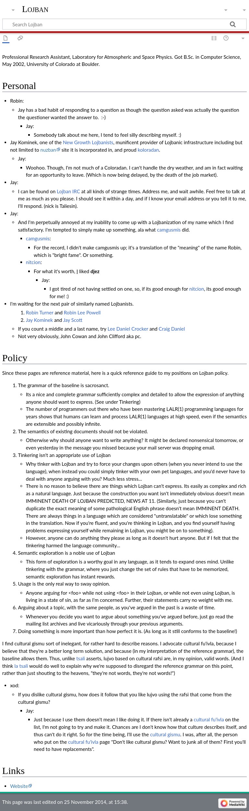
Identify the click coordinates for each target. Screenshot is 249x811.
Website (19, 786)
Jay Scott (72, 320)
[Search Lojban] (124, 24)
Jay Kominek (39, 320)
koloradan (148, 150)
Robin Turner (39, 312)
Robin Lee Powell (82, 312)
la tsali (21, 666)
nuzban (48, 150)
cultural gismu (165, 734)
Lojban (35, 9)
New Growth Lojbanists (88, 142)
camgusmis (169, 230)
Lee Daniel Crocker (128, 329)
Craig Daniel (172, 329)
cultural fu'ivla (209, 719)
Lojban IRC (68, 191)
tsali (80, 658)
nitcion (33, 262)
